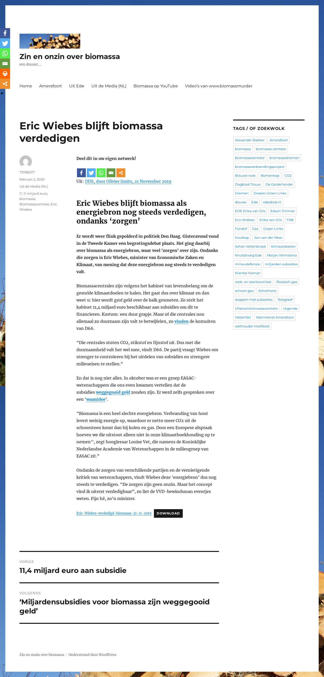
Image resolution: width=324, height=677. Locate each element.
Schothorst (267, 291)
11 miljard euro (35, 193)
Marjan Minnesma (282, 255)
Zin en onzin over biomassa (69, 56)
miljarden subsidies (281, 264)
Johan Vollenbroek (250, 246)
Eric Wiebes (244, 220)
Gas (255, 229)
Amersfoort (50, 86)
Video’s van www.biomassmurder (218, 86)
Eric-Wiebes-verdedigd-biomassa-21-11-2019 (113, 513)
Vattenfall (243, 317)
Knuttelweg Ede (248, 255)
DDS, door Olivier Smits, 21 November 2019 (128, 181)
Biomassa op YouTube (155, 86)
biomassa (27, 199)
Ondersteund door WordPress (92, 655)
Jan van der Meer (268, 237)
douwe (240, 202)
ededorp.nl (272, 202)
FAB (290, 220)
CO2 (288, 175)
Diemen (242, 193)
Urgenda (290, 308)
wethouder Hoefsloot (252, 326)
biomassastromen (284, 158)
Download (168, 513)
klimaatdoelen (283, 246)
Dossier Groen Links (270, 193)
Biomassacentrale (34, 204)
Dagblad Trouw (247, 184)
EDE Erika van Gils (250, 211)
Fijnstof (241, 229)
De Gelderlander (279, 184)
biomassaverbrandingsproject (260, 167)
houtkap (242, 237)
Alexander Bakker (250, 140)
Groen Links (273, 229)
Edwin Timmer (282, 211)
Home (25, 86)
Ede (254, 202)
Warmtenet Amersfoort (275, 317)
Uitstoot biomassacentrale (256, 308)
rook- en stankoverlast (253, 282)
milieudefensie (247, 264)
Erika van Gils (270, 220)
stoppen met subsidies (253, 299)
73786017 (27, 172)
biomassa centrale (271, 149)
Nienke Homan (247, 273)
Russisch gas (286, 282)
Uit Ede (76, 86)
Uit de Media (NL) (108, 86)
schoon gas (244, 291)
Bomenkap (270, 175)
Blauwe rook (245, 175)
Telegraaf (284, 299)
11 (20, 193)
